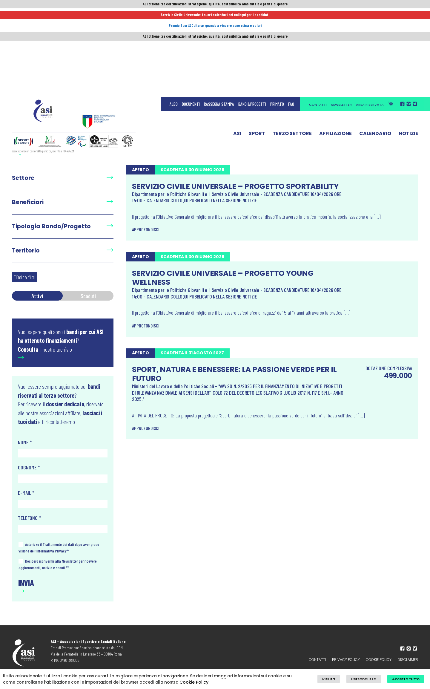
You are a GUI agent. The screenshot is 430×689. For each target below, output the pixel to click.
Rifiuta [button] (342, 680)
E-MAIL (26, 492)
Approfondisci (145, 229)
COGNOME (29, 467)
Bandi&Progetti (252, 18)
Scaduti (88, 295)
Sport (257, 49)
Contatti (318, 18)
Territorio (26, 250)
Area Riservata (370, 18)
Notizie (408, 49)
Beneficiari (28, 202)
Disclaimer (407, 659)
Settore (23, 178)
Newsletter (341, 18)
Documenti (191, 18)
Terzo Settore (292, 49)
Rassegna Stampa (219, 18)
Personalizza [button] (371, 680)
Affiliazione (335, 49)
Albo (174, 18)
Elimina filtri (25, 277)
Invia (26, 582)
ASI (237, 49)
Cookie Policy (378, 659)
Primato (277, 18)
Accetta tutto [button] (408, 680)
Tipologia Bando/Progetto (51, 226)
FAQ (291, 18)
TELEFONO (29, 518)
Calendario (375, 49)
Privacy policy (346, 659)
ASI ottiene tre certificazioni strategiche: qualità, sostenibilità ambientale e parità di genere (215, 5)
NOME (25, 442)
